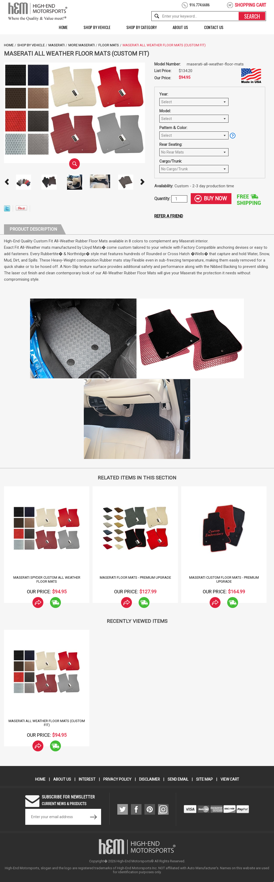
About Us (180, 27)
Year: (163, 94)
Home (63, 27)
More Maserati (81, 45)
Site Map (204, 779)
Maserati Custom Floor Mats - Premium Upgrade (224, 579)
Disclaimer (149, 779)
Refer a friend (168, 216)
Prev (6, 182)
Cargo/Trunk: (170, 161)
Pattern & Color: (173, 127)
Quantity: (162, 198)
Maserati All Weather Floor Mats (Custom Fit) (47, 723)
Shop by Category (141, 27)
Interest (86, 779)
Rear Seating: (170, 144)
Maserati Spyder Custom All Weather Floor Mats (46, 579)
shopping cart (250, 5)
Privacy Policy (117, 779)
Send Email (178, 779)
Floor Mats (108, 45)
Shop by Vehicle (97, 27)
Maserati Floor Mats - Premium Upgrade (135, 577)
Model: (165, 111)
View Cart (230, 779)
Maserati (56, 45)
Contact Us (213, 27)
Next (142, 182)
